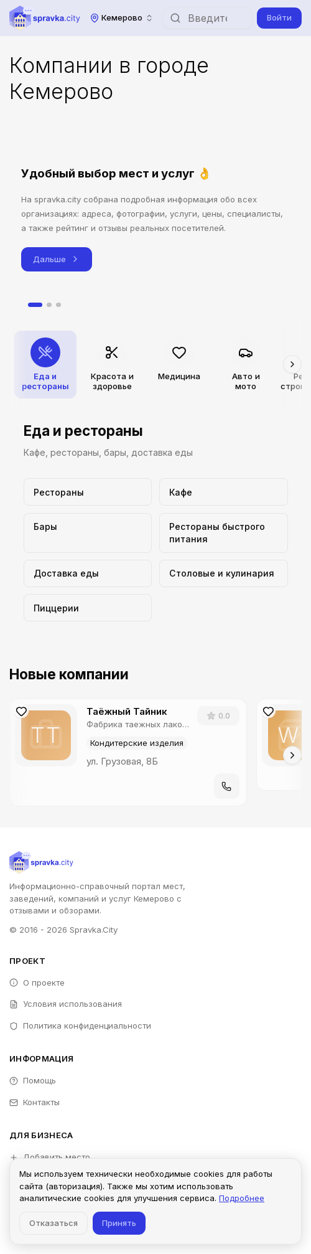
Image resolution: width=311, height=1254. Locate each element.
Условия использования (65, 1004)
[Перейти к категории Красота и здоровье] (112, 365)
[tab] (35, 305)
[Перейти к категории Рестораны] (88, 492)
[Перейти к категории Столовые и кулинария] (223, 573)
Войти (279, 17)
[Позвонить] (226, 786)
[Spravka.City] (44, 18)
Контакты (34, 1102)
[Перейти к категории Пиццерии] (88, 607)
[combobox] (121, 18)
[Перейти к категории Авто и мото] (246, 365)
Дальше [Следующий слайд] (57, 259)
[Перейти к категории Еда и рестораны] (45, 365)
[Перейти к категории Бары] (88, 533)
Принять (119, 1223)
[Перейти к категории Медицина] (179, 365)
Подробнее (241, 1198)
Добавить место (49, 1157)
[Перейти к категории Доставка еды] (88, 573)
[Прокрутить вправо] (292, 364)
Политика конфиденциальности (80, 1025)
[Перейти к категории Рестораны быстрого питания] (223, 533)
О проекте (37, 983)
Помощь (32, 1080)
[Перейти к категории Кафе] (223, 492)
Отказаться (53, 1223)
